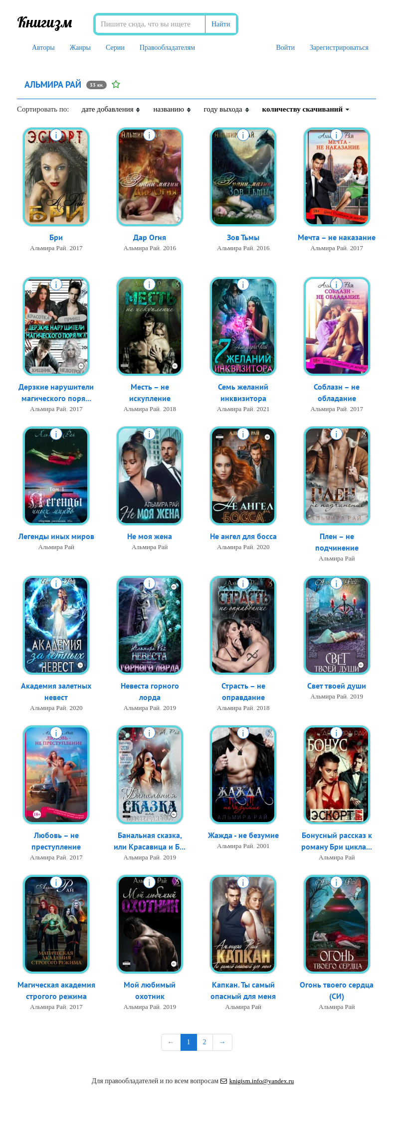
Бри (56, 237)
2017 (75, 248)
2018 (169, 409)
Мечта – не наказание (337, 237)
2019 (169, 707)
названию (172, 109)
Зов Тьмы (243, 237)
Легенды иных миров (56, 536)
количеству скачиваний (306, 109)
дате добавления (111, 109)
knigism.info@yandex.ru (257, 1081)
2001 (262, 846)
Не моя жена (149, 536)
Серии (115, 47)
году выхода (227, 109)
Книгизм (44, 22)
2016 (169, 248)
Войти (285, 47)
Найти (220, 24)
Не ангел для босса (243, 536)
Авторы (43, 47)
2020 (262, 547)
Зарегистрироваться (339, 47)
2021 (262, 409)
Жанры (80, 47)
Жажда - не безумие (243, 835)
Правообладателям (167, 47)
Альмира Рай (48, 248)
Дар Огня (149, 237)
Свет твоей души (336, 686)
